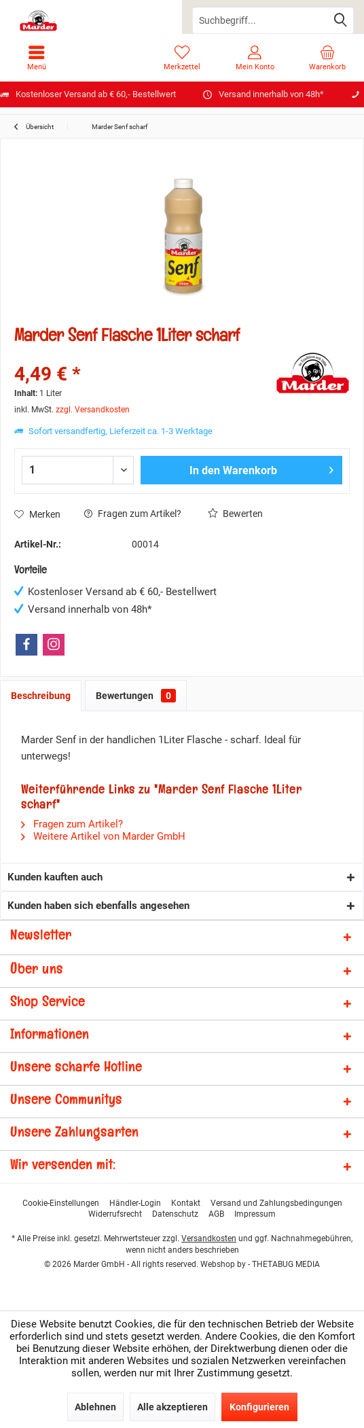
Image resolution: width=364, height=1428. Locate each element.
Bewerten (235, 513)
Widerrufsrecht (115, 1214)
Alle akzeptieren (172, 1407)
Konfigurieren (259, 1407)
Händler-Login (135, 1203)
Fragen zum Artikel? (132, 513)
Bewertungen (136, 695)
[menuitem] (36, 58)
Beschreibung (41, 695)
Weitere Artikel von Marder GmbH (103, 836)
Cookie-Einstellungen (60, 1203)
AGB (216, 1214)
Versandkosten (208, 1238)
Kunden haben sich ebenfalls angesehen (98, 905)
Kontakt (185, 1203)
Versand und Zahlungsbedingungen (276, 1203)
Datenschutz (175, 1214)
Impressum (255, 1214)
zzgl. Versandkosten (93, 409)
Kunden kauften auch (55, 877)
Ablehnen (95, 1407)
